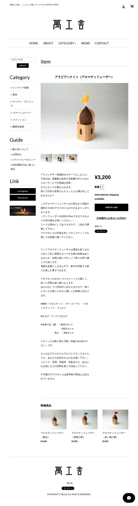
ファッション (20, 119)
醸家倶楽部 (18, 126)
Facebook (23, 197)
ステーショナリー (22, 112)
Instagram (22, 191)
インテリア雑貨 (21, 87)
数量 (97, 187)
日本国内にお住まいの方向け (111, 218)
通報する (98, 226)
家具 (15, 94)
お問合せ (17, 154)
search (22, 65)
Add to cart (111, 207)
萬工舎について (20, 149)
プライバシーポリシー (23, 159)
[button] (67, 43)
